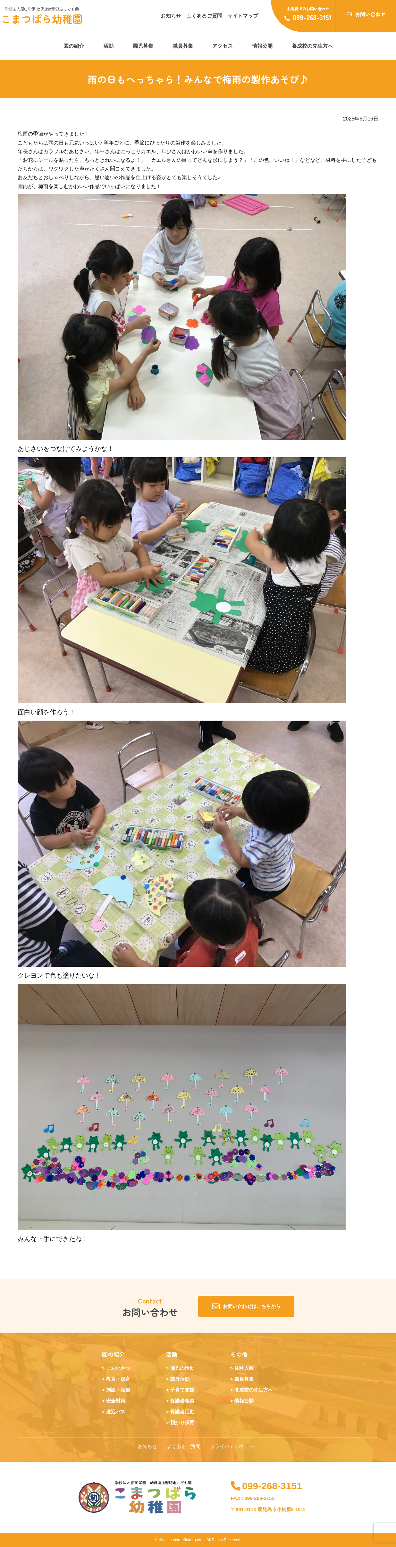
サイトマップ (242, 16)
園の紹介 (73, 46)
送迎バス (115, 1411)
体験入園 (244, 1368)
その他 (239, 1354)
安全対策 (115, 1400)
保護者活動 (182, 1411)
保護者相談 (182, 1400)
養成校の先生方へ (312, 46)
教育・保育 (118, 1379)
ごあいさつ (118, 1368)
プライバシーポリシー (234, 1446)
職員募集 (183, 46)
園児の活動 (182, 1368)
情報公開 (262, 46)
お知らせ (171, 16)
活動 (108, 46)
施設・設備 (118, 1390)
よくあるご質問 (204, 16)
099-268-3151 (266, 1486)
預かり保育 (182, 1422)
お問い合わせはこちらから (246, 1306)
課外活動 (180, 1379)
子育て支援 (182, 1390)
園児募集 (143, 46)
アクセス (222, 46)
